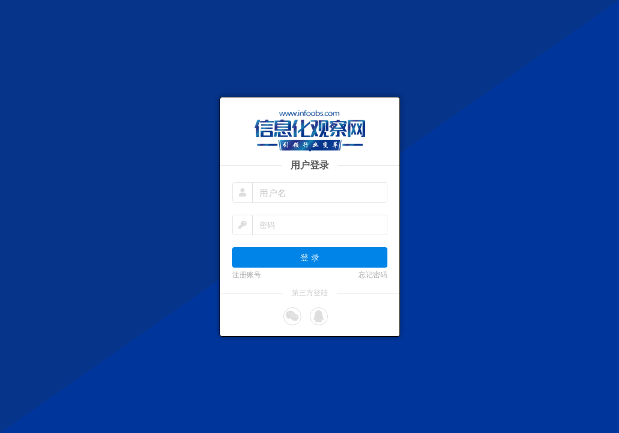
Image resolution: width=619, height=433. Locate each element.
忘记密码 (373, 275)
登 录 (309, 257)
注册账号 (246, 275)
